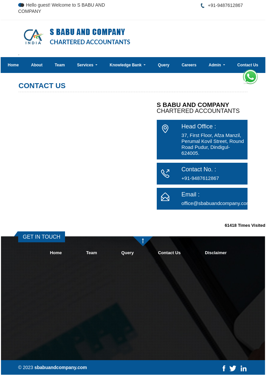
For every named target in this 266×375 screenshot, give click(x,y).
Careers (189, 65)
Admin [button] (215, 65)
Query (164, 65)
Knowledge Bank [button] (126, 65)
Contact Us (247, 65)
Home (13, 65)
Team (60, 65)
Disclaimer (216, 252)
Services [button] (85, 65)
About (37, 65)
